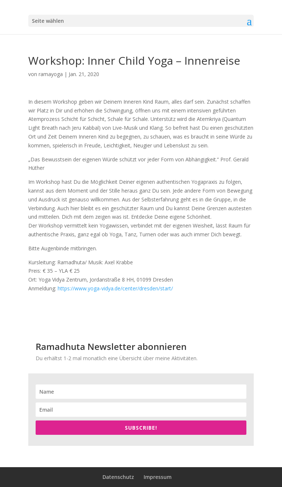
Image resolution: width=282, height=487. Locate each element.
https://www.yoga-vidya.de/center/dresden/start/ (115, 288)
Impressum (157, 476)
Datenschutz (118, 476)
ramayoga (51, 74)
